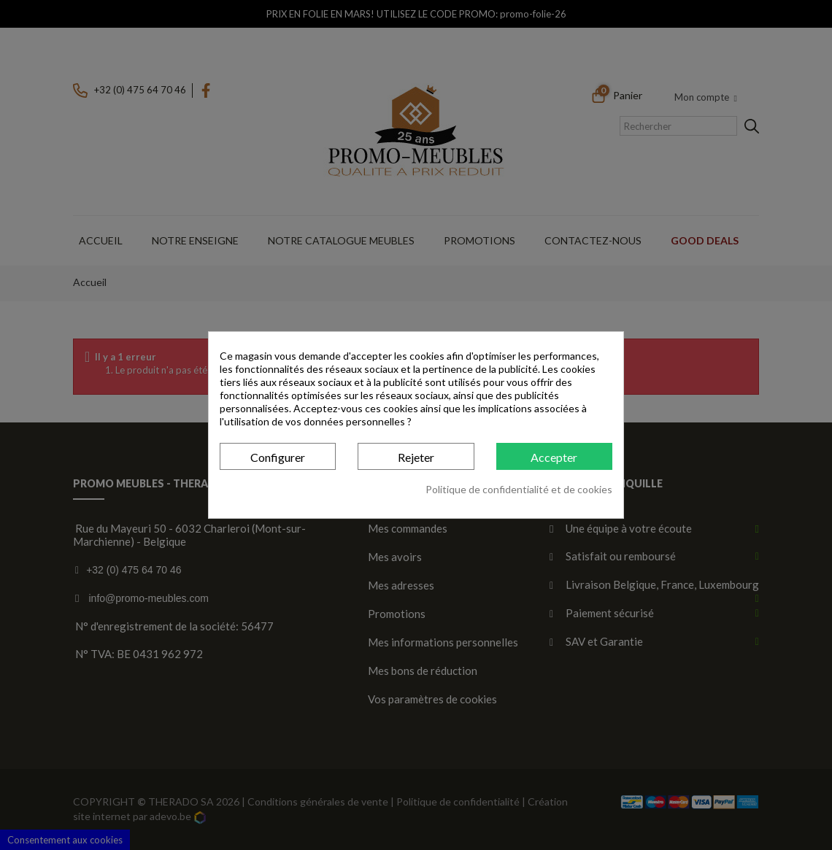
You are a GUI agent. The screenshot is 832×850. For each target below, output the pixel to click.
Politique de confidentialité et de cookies (518, 489)
